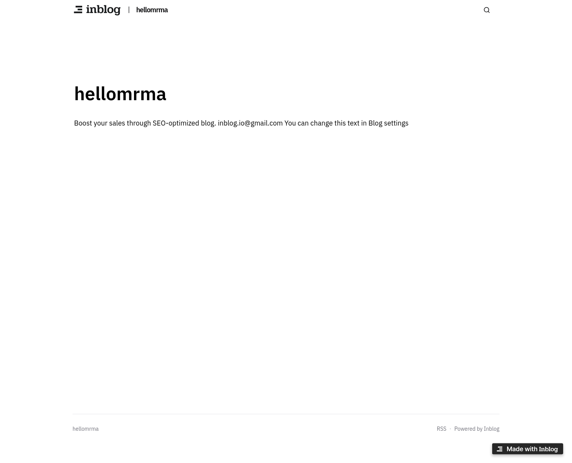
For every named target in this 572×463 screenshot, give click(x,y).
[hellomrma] (97, 10)
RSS (441, 428)
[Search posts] (486, 10)
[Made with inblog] (527, 450)
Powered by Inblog (476, 428)
